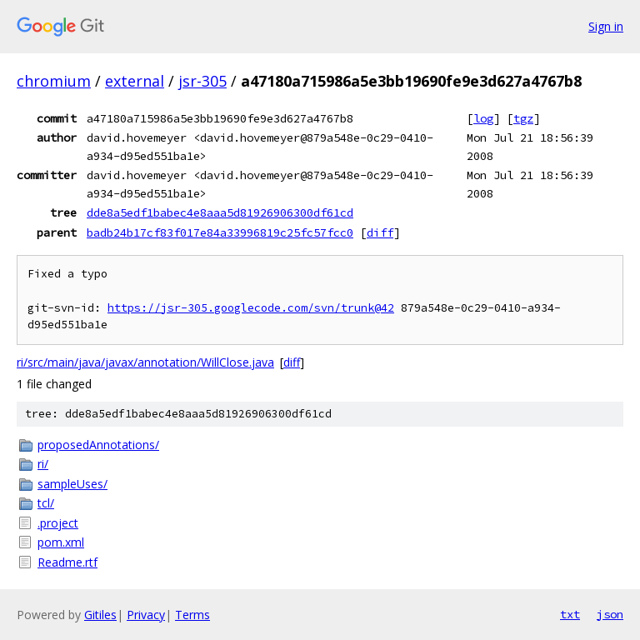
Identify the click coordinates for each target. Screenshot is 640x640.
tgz (523, 118)
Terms (192, 614)
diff (380, 232)
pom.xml (61, 542)
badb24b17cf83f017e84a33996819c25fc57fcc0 (220, 232)
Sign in (605, 26)
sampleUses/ (73, 484)
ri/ (43, 464)
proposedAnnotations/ (98, 444)
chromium (54, 81)
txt (570, 614)
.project (58, 523)
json (610, 614)
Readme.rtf (68, 562)
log (483, 118)
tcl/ (46, 503)
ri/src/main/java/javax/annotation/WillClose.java (145, 362)
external (134, 81)
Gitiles (100, 614)
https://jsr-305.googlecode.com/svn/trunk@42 (251, 308)
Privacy (146, 614)
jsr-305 (202, 81)
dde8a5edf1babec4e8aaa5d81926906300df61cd (220, 212)
